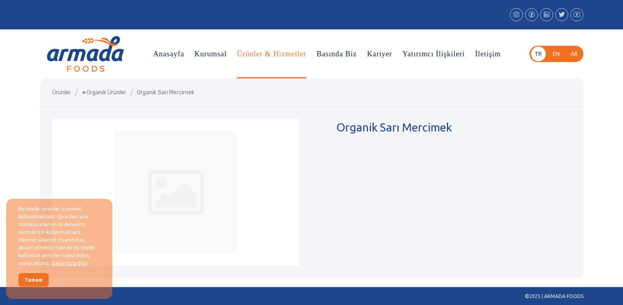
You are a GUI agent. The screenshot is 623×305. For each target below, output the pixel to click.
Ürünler (61, 92)
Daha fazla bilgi (69, 263)
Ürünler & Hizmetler (271, 54)
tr (538, 54)
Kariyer (379, 54)
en (556, 54)
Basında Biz (337, 54)
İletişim (488, 54)
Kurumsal (210, 54)
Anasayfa (168, 54)
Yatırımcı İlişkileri (433, 54)
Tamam (33, 280)
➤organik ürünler (104, 92)
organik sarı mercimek (165, 92)
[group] (175, 192)
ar (574, 54)
